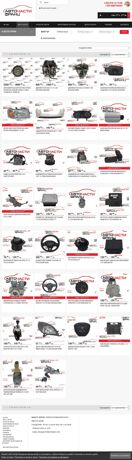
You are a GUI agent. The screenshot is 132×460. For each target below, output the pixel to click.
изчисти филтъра (48, 38)
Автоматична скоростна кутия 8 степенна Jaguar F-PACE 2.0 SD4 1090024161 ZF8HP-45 (17, 90)
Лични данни (8, 437)
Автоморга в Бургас (10, 447)
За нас (6, 25)
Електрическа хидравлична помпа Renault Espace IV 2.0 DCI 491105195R (16, 392)
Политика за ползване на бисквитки (53, 457)
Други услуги (90, 25)
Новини (6, 432)
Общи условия (8, 439)
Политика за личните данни (26, 457)
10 (25, 54)
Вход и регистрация (47, 8)
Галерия (108, 25)
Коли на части (42, 25)
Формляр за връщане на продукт (12, 442)
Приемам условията (120, 456)
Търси (124, 32)
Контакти (124, 25)
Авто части (23, 25)
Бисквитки (7, 435)
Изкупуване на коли (67, 25)
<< (5, 54)
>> (29, 54)
